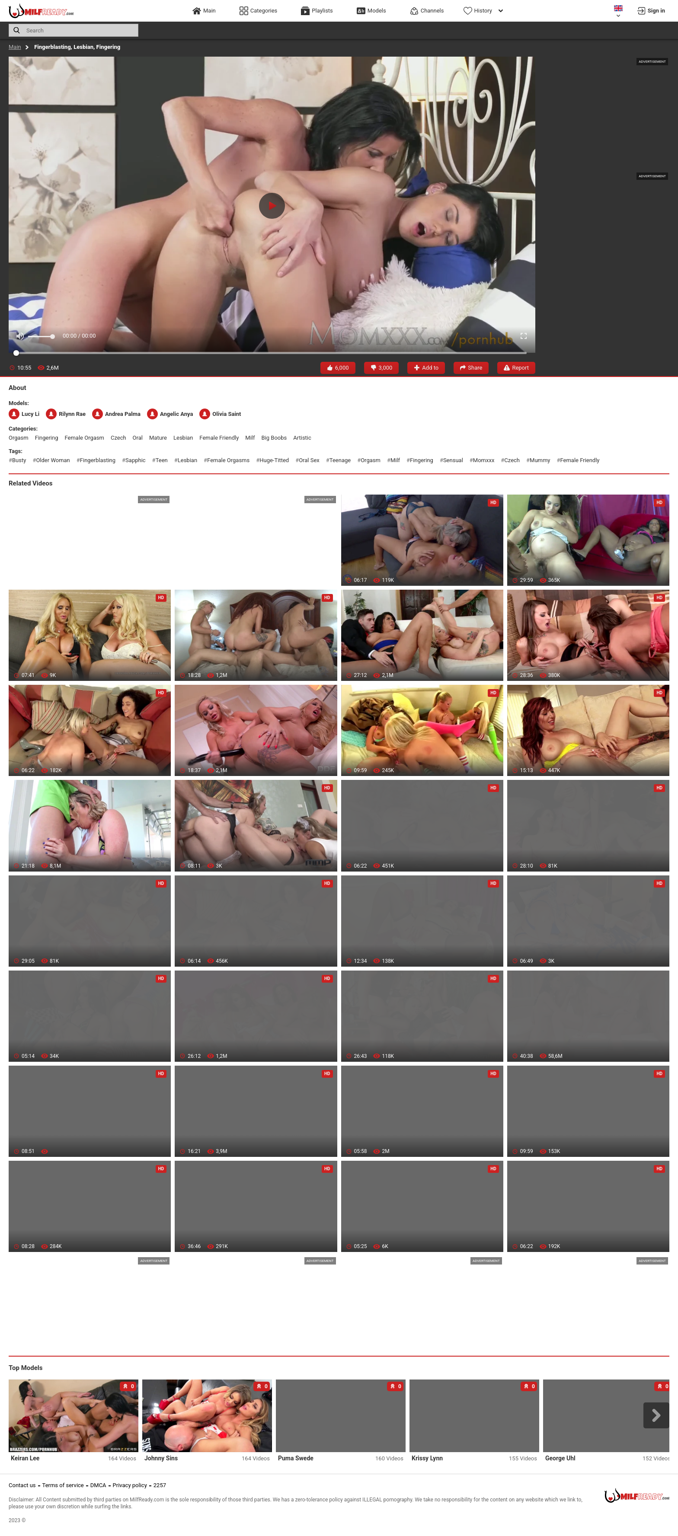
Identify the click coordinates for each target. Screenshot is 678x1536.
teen (162, 460)
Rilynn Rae (66, 414)
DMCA (98, 1485)
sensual (453, 460)
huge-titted (274, 460)
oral (138, 437)
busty (19, 460)
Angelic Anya (170, 414)
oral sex (309, 460)
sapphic (135, 460)
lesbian (183, 437)
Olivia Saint (220, 414)
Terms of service (63, 1485)
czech (118, 437)
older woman (53, 460)
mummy (540, 460)
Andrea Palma (116, 414)
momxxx (484, 460)
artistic (302, 437)
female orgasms (228, 460)
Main (15, 47)
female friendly (219, 437)
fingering (46, 437)
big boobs (274, 437)
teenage (340, 460)
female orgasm (84, 437)
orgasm (19, 437)
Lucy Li (24, 414)
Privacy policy (130, 1485)
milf (250, 437)
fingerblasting (97, 460)
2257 (160, 1485)
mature (158, 437)
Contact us (22, 1485)
